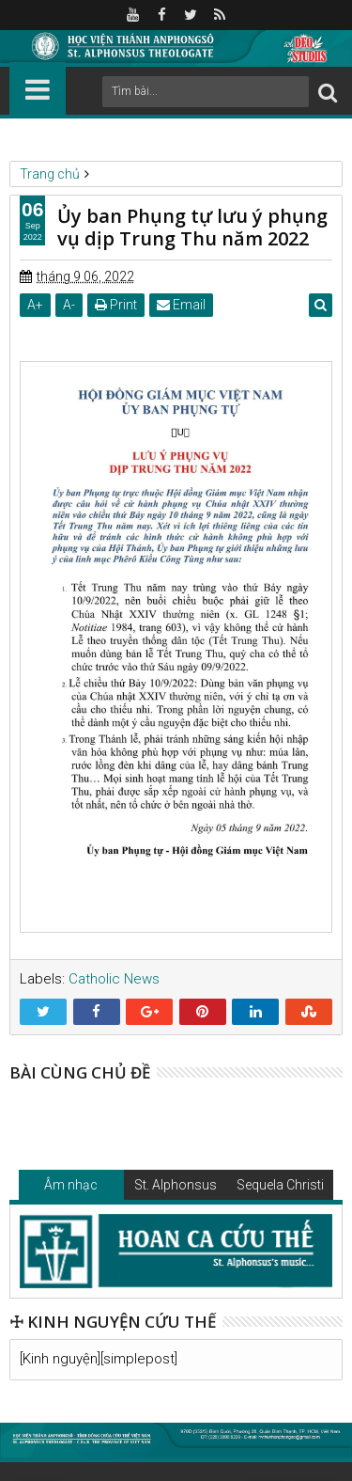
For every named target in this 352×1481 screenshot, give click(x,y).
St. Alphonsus (175, 1184)
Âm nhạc (71, 1184)
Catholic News (114, 978)
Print (116, 304)
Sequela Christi (280, 1184)
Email (181, 304)
